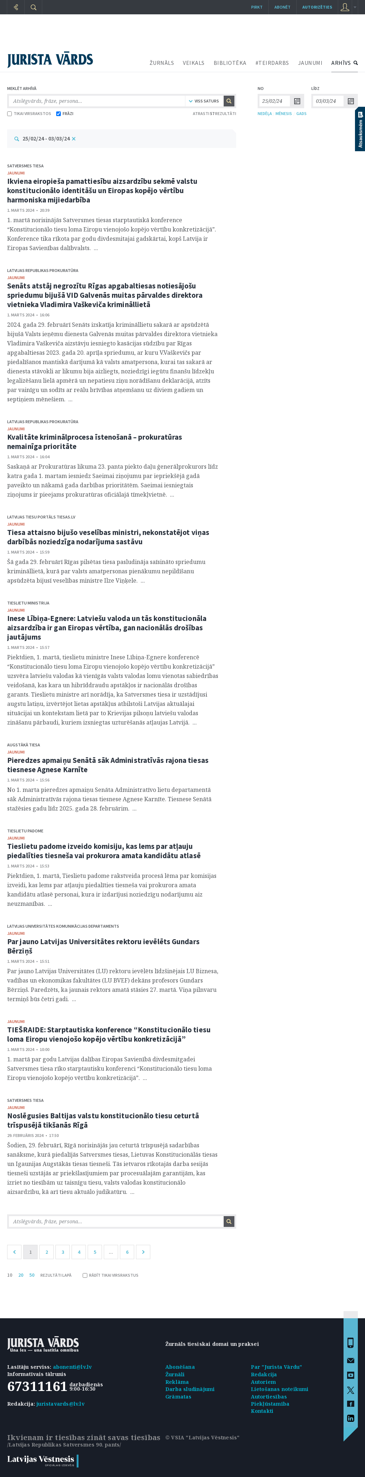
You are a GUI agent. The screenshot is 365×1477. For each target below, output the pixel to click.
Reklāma (177, 1381)
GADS (301, 113)
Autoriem (263, 1381)
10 (9, 1275)
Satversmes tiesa (25, 165)
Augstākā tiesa (23, 744)
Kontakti (262, 1410)
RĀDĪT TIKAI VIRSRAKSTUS (110, 1275)
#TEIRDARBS (272, 62)
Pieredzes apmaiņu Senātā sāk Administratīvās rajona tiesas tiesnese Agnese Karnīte (108, 764)
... (111, 1252)
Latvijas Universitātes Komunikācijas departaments (63, 926)
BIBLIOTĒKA (230, 62)
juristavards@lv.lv (60, 1403)
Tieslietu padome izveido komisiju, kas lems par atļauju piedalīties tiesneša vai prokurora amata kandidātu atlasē (104, 850)
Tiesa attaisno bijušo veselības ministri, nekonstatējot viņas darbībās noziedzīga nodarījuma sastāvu (108, 536)
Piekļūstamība (270, 1403)
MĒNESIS (284, 113)
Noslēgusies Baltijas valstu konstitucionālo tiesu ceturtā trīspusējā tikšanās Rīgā (103, 1120)
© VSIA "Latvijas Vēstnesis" (202, 1437)
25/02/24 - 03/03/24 (46, 138)
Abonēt (282, 7)
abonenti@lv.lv (72, 1366)
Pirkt (257, 7)
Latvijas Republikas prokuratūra (42, 270)
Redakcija (264, 1374)
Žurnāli (175, 1374)
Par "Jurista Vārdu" (276, 1366)
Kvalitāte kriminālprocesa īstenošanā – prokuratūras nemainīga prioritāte (94, 441)
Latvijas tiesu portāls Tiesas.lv (41, 517)
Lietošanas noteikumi (280, 1389)
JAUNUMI (310, 62)
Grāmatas (178, 1396)
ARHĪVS (341, 62)
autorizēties (317, 7)
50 (31, 1275)
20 (20, 1275)
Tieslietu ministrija (28, 603)
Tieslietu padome (25, 830)
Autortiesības (269, 1396)
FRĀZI (64, 113)
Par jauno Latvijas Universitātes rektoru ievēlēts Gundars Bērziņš (103, 946)
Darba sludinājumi (190, 1389)
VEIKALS (194, 62)
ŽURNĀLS (162, 62)
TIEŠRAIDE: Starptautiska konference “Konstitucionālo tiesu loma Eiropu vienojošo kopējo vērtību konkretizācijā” (109, 1034)
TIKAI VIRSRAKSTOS (29, 113)
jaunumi (16, 173)
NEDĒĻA (265, 113)
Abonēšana (180, 1366)
